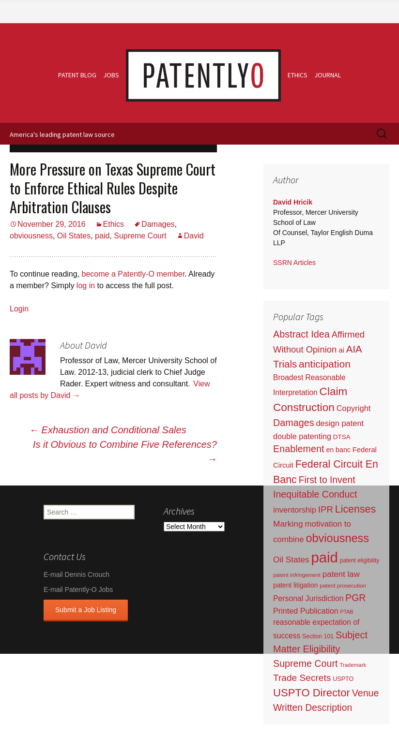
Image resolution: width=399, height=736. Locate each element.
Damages (157, 224)
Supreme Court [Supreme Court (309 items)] (305, 663)
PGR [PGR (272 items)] (355, 597)
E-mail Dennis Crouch (76, 574)
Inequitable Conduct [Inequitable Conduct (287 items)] (315, 494)
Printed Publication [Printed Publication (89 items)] (305, 610)
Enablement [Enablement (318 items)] (298, 448)
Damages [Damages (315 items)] (293, 422)
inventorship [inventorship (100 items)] (294, 509)
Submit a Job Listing (85, 610)
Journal (327, 75)
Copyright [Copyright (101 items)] (354, 408)
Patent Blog (77, 75)
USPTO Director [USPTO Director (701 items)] (311, 693)
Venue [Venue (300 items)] (365, 693)
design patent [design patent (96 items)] (340, 423)
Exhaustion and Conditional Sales (107, 430)
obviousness (31, 236)
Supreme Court (140, 236)
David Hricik (292, 202)
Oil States (74, 236)
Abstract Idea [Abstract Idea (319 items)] (301, 334)
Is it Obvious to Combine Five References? (125, 451)
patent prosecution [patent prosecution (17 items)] (343, 585)
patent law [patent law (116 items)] (341, 574)
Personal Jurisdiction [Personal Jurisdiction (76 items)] (308, 598)
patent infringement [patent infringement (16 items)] (297, 575)
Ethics (297, 75)
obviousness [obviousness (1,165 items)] (337, 538)
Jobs (111, 75)
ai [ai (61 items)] (341, 350)
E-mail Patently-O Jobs (78, 589)
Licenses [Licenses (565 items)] (355, 509)
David (194, 236)
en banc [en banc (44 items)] (338, 450)
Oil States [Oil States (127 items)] (291, 559)
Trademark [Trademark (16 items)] (352, 665)
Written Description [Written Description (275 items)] (312, 707)
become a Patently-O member (133, 274)
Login (19, 309)
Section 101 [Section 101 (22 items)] (318, 636)
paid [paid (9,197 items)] (324, 557)
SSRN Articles (294, 262)
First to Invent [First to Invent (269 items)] (327, 480)
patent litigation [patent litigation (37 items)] (295, 585)
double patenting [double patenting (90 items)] (302, 436)
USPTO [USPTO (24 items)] (343, 679)
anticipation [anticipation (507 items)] (325, 363)
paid (102, 236)
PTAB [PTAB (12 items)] (346, 612)
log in (86, 285)
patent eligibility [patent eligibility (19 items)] (359, 560)
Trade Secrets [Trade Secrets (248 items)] (302, 678)
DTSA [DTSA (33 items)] (342, 437)
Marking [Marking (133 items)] (288, 524)
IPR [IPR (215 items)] (325, 509)
